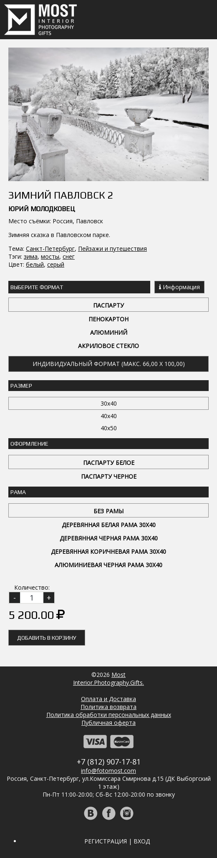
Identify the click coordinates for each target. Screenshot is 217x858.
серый (55, 264)
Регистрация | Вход (117, 841)
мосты (50, 256)
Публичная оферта (108, 723)
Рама (18, 492)
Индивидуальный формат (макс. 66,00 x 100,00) (109, 364)
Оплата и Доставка (108, 699)
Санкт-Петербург (50, 248)
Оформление (29, 443)
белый (35, 264)
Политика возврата (108, 707)
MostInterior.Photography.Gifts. (108, 678)
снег (69, 256)
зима (31, 256)
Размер (21, 385)
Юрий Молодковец (41, 209)
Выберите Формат (36, 287)
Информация (179, 287)
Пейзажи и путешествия (112, 248)
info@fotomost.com (108, 771)
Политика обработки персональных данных (108, 715)
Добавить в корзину (46, 637)
